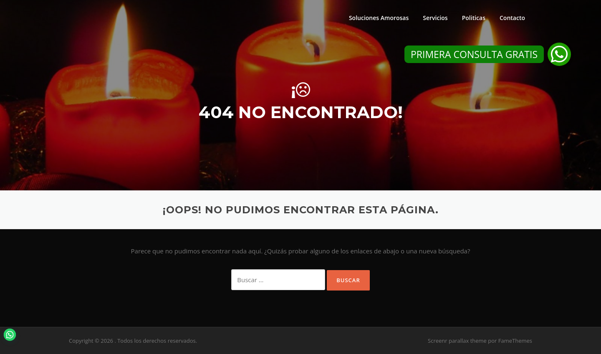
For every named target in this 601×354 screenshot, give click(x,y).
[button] (559, 54)
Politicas (473, 18)
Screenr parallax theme (457, 340)
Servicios (435, 18)
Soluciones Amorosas (379, 18)
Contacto (512, 18)
